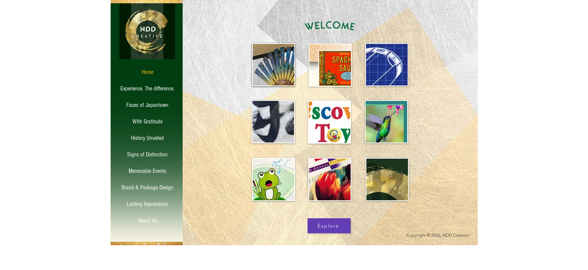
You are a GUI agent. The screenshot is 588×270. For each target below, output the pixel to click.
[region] (329, 65)
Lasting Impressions (147, 204)
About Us (147, 220)
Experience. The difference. (147, 88)
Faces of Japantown (147, 105)
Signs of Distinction (147, 154)
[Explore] (329, 225)
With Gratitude (147, 121)
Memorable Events (147, 171)
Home (147, 72)
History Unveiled (147, 138)
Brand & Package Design (147, 187)
